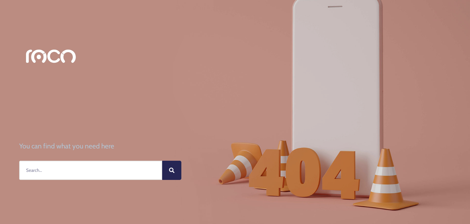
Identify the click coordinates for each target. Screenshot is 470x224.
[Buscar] (171, 170)
